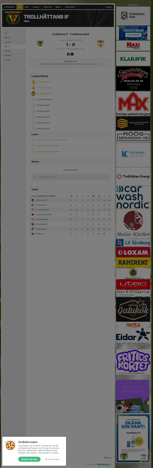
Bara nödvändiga (52, 459)
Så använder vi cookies (48, 453)
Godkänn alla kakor (29, 459)
